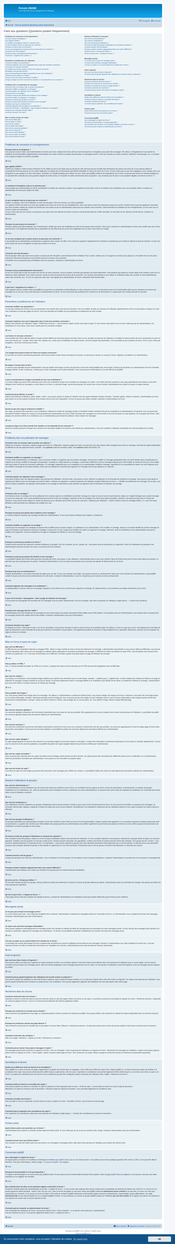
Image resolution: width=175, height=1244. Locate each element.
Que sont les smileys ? (12, 124)
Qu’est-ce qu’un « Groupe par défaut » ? (98, 51)
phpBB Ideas (115, 1174)
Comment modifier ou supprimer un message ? (21, 89)
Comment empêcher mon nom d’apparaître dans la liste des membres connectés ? (33, 65)
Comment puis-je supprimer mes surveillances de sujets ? (103, 103)
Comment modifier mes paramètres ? (17, 63)
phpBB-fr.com (86, 1233)
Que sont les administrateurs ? (94, 38)
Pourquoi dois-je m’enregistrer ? (16, 38)
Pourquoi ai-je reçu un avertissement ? (18, 104)
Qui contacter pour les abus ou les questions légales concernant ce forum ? (109, 124)
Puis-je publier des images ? (14, 126)
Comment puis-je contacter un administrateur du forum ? (103, 126)
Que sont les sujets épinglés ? (15, 132)
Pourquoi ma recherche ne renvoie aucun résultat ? (101, 83)
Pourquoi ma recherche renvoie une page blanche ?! (102, 86)
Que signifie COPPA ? (12, 41)
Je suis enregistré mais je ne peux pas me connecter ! (23, 45)
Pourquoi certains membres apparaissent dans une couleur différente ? (108, 49)
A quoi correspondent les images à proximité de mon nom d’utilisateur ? (29, 73)
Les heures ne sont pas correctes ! (16, 67)
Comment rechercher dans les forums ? (97, 81)
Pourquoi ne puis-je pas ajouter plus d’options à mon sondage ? (26, 95)
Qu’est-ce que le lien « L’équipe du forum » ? (99, 53)
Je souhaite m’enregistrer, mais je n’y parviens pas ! (22, 43)
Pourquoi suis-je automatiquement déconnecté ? (21, 53)
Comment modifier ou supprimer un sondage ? (20, 97)
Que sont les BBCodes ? (13, 119)
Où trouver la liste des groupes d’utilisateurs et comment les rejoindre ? (108, 45)
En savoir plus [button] (80, 1239)
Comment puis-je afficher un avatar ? (17, 75)
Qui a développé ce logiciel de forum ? (97, 120)
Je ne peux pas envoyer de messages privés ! (99, 60)
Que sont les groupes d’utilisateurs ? (96, 43)
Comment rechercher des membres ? (96, 88)
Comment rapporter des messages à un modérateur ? (23, 106)
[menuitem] (8, 21)
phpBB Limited (63, 1160)
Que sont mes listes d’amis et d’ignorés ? (98, 72)
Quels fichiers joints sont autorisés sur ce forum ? (100, 111)
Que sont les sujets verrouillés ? (16, 134)
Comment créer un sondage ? (15, 93)
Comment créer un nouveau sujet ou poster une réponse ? (24, 87)
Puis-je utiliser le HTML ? (13, 121)
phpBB (119, 370)
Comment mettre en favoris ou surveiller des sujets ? (102, 99)
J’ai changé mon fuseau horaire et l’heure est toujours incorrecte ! (27, 69)
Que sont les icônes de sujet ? (15, 136)
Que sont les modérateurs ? (93, 41)
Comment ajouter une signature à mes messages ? (22, 91)
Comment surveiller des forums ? (95, 101)
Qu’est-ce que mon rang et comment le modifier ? (21, 77)
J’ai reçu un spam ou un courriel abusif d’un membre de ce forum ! (106, 65)
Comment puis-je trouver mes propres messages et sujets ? (104, 90)
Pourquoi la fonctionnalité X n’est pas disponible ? (101, 122)
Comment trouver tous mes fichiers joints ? (98, 113)
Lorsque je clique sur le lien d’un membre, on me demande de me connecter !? (34, 80)
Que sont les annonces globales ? (16, 128)
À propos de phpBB (51, 1162)
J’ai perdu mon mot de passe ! (15, 51)
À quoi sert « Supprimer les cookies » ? (18, 55)
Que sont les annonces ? (13, 130)
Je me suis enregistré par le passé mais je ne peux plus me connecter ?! (29, 49)
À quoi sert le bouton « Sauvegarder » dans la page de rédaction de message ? (31, 108)
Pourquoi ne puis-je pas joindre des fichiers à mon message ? (26, 102)
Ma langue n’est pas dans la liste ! (16, 71)
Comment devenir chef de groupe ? (96, 47)
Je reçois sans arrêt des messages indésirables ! (100, 63)
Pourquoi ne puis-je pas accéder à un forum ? (20, 99)
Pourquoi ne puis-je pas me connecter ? (18, 47)
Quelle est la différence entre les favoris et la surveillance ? (104, 97)
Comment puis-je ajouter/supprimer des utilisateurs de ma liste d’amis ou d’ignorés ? (112, 74)
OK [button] (159, 1239)
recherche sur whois (143, 1189)
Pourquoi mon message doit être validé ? (19, 110)
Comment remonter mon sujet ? (16, 112)
